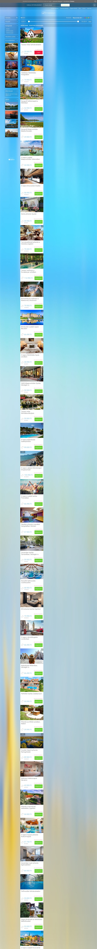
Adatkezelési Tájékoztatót (31, 472)
